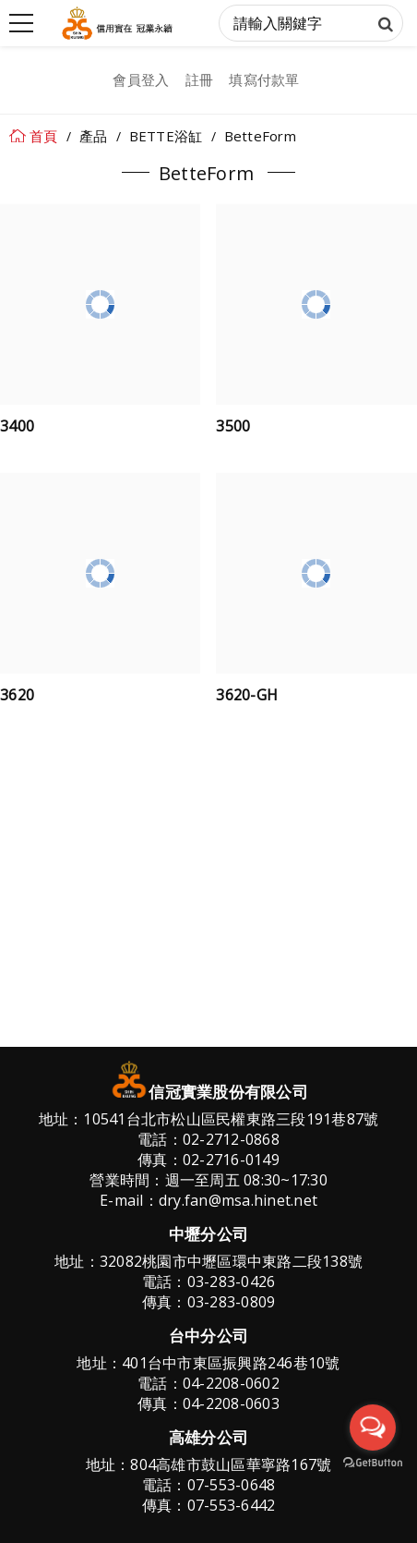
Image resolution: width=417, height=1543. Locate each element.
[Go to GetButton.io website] (372, 1463)
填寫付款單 (264, 79)
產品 (93, 136)
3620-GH (247, 696)
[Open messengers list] (373, 1427)
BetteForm (260, 136)
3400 (17, 428)
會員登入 (141, 79)
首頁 (44, 136)
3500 (233, 428)
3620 (17, 696)
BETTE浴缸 (166, 136)
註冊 (199, 79)
